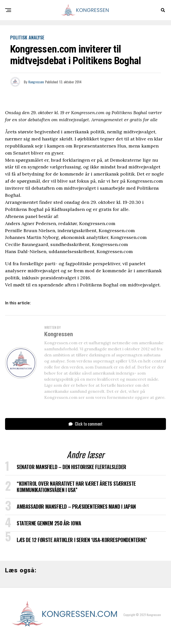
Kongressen (36, 81)
